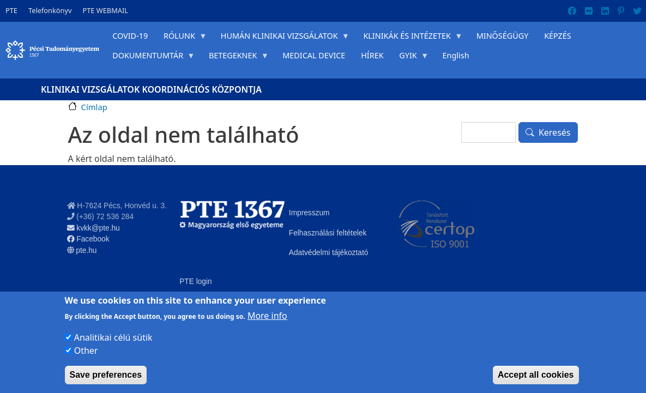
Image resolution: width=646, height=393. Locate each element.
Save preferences (106, 374)
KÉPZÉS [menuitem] (557, 36)
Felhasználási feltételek (327, 233)
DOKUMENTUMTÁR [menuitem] (150, 57)
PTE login (195, 281)
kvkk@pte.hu (93, 228)
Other (86, 350)
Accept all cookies (536, 374)
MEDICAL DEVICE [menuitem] (313, 55)
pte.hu (86, 250)
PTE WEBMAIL (105, 10)
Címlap (94, 106)
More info (267, 316)
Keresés (555, 132)
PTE (11, 10)
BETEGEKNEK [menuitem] (235, 57)
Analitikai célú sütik (113, 337)
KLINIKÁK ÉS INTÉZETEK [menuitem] (408, 38)
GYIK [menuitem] (409, 57)
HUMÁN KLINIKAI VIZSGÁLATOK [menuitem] (281, 38)
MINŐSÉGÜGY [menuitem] (502, 36)
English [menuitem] (456, 55)
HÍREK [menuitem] (372, 55)
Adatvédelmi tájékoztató (329, 253)
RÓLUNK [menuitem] (181, 38)
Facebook (88, 239)
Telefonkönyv (50, 10)
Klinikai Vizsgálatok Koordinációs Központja (151, 89)
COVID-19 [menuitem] (130, 36)
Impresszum (309, 213)
